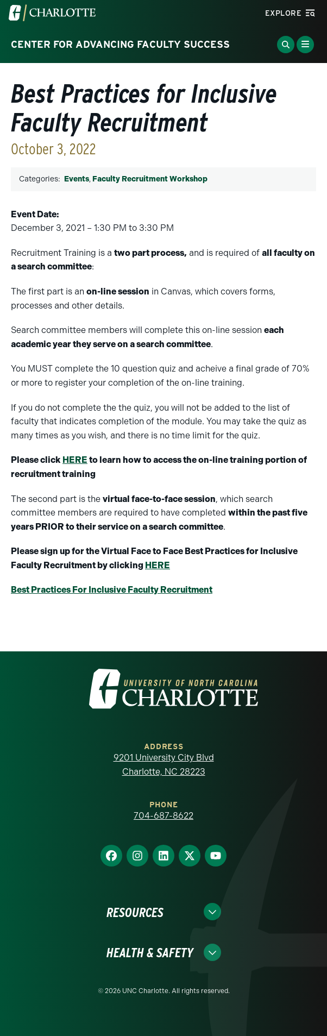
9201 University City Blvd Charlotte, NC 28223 (164, 764)
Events (76, 179)
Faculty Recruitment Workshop (149, 179)
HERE (74, 460)
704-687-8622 (163, 816)
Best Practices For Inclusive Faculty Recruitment (111, 590)
